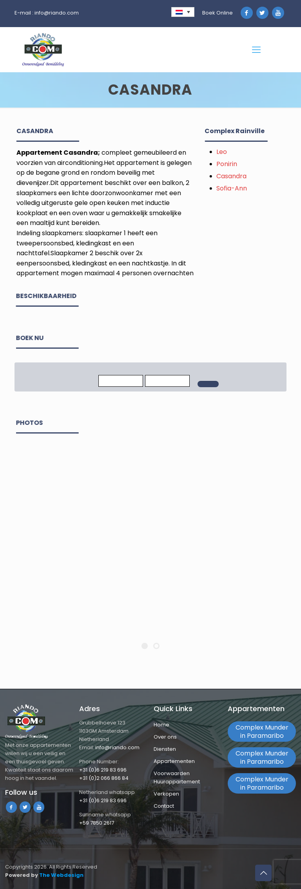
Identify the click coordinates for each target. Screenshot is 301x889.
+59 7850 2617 (96, 823)
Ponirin (235, 163)
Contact (164, 806)
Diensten (165, 749)
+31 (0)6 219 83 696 (103, 770)
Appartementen (174, 761)
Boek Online (217, 12)
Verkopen (166, 794)
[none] (182, 12)
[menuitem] (182, 12)
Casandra (240, 176)
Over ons (165, 737)
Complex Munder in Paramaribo (262, 731)
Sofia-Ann (240, 188)
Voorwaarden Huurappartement (177, 777)
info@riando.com (56, 12)
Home (161, 724)
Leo (230, 151)
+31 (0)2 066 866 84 (104, 778)
